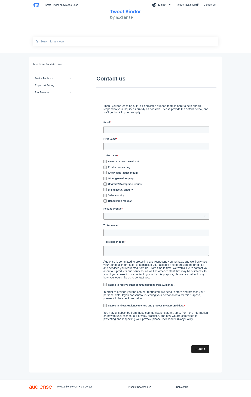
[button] (156, 216)
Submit (200, 349)
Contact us (182, 387)
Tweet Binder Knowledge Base (61, 5)
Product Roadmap (139, 387)
